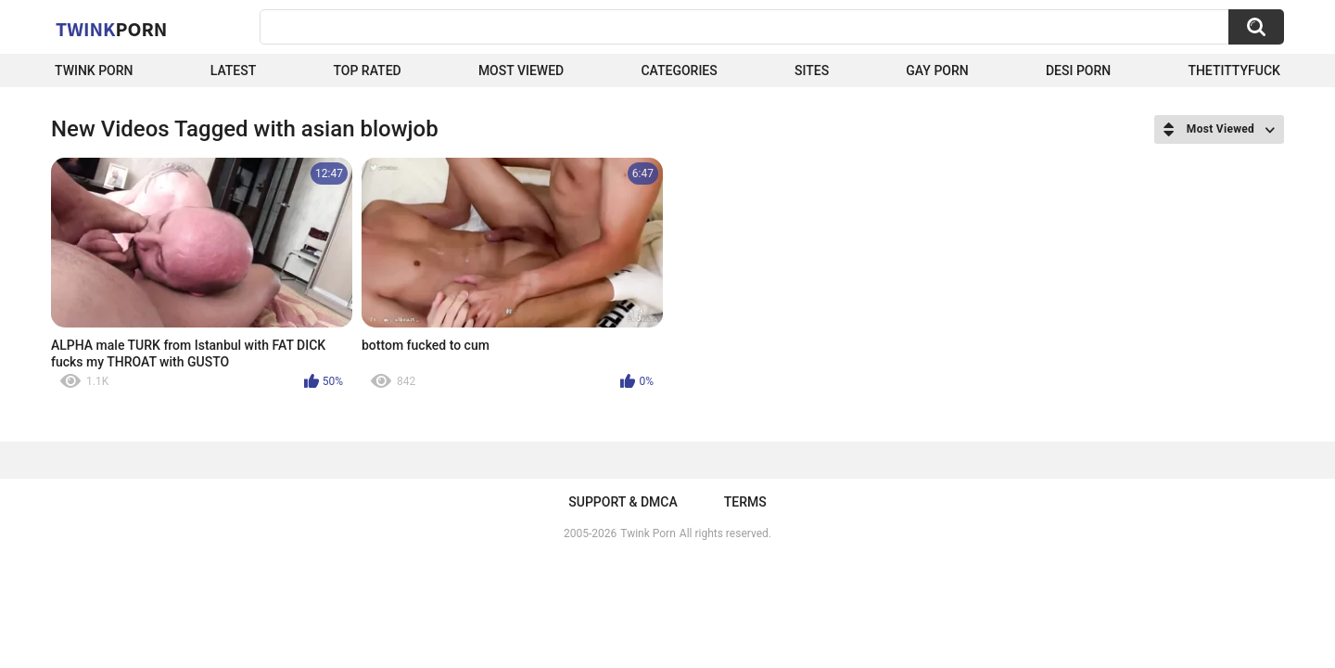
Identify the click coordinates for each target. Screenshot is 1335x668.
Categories (679, 70)
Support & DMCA (622, 502)
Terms (745, 502)
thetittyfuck (1234, 70)
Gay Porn (937, 70)
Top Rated (366, 70)
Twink (111, 29)
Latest (233, 70)
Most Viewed (521, 70)
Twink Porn (94, 70)
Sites (812, 70)
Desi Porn (1078, 70)
